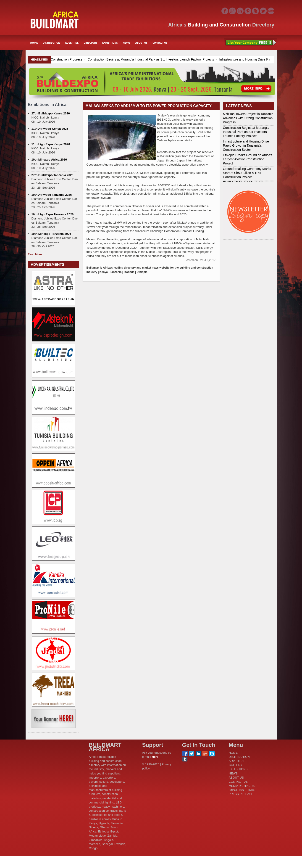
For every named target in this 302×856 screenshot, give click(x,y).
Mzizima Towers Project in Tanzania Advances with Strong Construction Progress (60, 59)
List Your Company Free (250, 42)
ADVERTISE (72, 42)
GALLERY (235, 765)
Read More (35, 254)
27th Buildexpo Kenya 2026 (51, 113)
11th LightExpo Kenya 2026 (51, 144)
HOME (34, 42)
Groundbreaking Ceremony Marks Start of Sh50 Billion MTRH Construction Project (247, 173)
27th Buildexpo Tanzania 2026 (53, 175)
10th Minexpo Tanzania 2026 (51, 233)
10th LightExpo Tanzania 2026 (53, 214)
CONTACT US (159, 42)
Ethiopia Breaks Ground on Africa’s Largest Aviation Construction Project (248, 159)
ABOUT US (141, 42)
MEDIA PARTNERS (242, 785)
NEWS (126, 42)
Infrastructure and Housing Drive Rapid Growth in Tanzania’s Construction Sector (246, 145)
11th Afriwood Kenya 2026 (50, 128)
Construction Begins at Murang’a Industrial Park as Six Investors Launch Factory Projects (186, 59)
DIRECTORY (90, 42)
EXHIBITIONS (110, 42)
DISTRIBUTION (51, 42)
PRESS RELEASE (241, 794)
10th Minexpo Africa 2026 (49, 159)
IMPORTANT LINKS (242, 790)
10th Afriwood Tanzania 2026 (52, 194)
